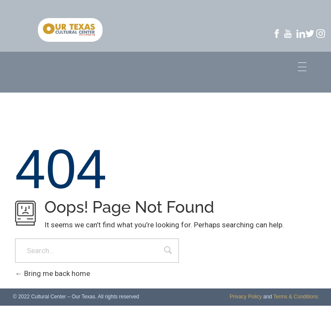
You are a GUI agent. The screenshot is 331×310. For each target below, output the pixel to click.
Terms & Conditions (295, 297)
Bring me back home (52, 273)
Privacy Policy (246, 297)
